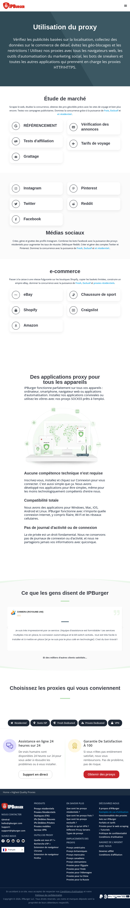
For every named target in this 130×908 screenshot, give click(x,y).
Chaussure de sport (98, 294)
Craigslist (89, 310)
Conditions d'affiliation (110, 854)
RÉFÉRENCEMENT (40, 125)
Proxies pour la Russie (77, 879)
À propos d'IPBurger (109, 808)
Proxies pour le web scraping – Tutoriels (113, 828)
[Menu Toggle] (125, 5)
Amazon (31, 325)
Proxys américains (75, 847)
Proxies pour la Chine (77, 876)
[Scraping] (16, 157)
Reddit (87, 203)
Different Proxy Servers (78, 830)
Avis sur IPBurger (107, 819)
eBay (28, 294)
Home (6, 792)
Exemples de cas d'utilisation (113, 812)
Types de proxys (74, 833)
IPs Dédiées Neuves (44, 819)
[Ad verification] (73, 127)
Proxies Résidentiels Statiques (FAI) (44, 814)
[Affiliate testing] (16, 141)
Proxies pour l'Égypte (77, 865)
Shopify (30, 310)
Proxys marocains (75, 854)
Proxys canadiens (75, 858)
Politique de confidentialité (113, 833)
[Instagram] (16, 189)
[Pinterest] (73, 189)
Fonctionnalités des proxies (113, 815)
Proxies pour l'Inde (76, 869)
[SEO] (16, 126)
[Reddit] (73, 204)
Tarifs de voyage (95, 143)
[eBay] (16, 295)
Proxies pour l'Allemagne (79, 872)
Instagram (32, 188)
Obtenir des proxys (101, 774)
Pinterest (89, 188)
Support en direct (35, 774)
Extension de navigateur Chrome (46, 849)
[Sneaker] (73, 295)
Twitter (29, 203)
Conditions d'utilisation (111, 837)
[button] (7, 627)
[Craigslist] (73, 310)
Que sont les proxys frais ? (79, 815)
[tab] (19, 723)
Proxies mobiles (42, 826)
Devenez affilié (106, 851)
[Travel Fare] (73, 144)
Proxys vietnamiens (76, 862)
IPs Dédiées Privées (44, 822)
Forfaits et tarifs (107, 822)
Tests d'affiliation (39, 141)
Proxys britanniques (76, 851)
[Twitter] (16, 204)
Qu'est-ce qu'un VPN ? (77, 826)
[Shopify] (16, 310)
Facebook (32, 219)
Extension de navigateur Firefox (46, 856)
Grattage (31, 156)
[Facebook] (16, 219)
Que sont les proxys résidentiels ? (76, 810)
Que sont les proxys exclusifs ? (76, 821)
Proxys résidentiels (44, 808)
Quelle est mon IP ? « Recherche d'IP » (44, 842)
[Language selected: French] (12, 849)
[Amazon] (16, 326)
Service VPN (40, 829)
